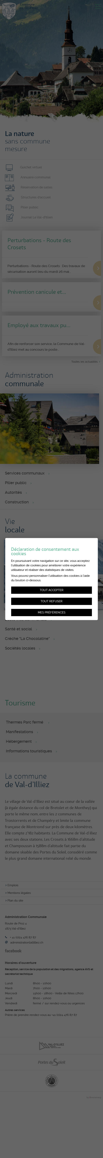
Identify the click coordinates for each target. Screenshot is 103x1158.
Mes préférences (51, 612)
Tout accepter (51, 590)
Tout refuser (51, 601)
